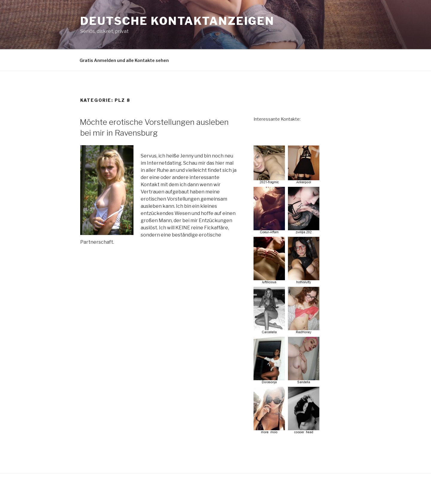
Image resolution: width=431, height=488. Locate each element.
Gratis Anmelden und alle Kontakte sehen (124, 60)
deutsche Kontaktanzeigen (177, 21)
